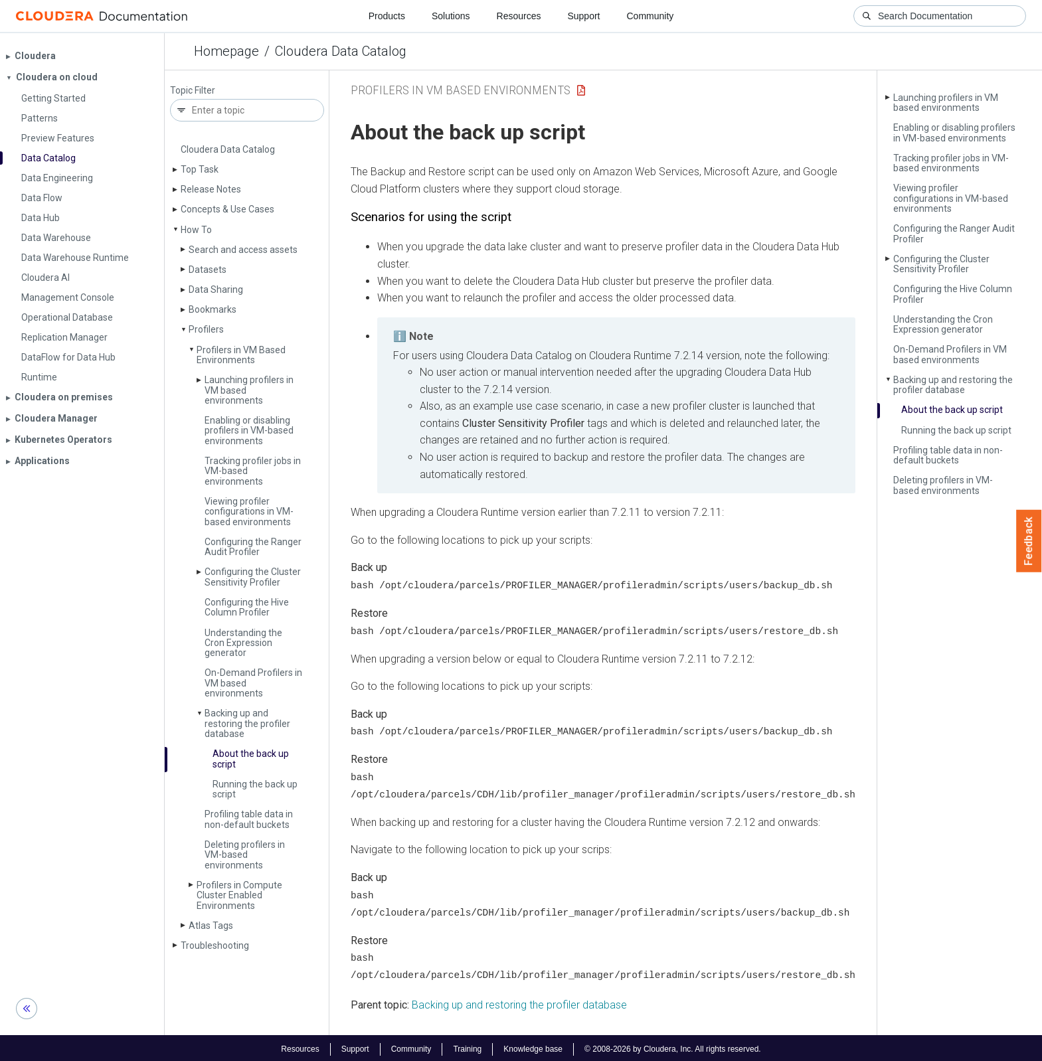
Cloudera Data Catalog (340, 51)
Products (387, 16)
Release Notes (211, 189)
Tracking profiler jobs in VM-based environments (951, 163)
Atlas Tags (211, 925)
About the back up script (251, 758)
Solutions (451, 16)
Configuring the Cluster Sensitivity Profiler (253, 576)
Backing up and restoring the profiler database (247, 723)
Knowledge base (533, 1046)
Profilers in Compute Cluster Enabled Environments (239, 895)
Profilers (206, 329)
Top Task (199, 169)
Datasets (207, 269)
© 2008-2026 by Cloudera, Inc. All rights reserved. (672, 1046)
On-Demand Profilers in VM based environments (950, 354)
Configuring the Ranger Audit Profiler (253, 546)
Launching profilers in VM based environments (945, 102)
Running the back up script (255, 789)
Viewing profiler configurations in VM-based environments (249, 511)
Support (583, 16)
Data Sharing (216, 289)
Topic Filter (192, 91)
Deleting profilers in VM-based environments (245, 854)
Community (650, 16)
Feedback (1029, 541)
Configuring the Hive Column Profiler (247, 607)
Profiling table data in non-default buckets (249, 819)
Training (467, 1046)
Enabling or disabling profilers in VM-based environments (249, 430)
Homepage (226, 51)
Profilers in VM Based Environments (241, 355)
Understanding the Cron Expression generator (243, 643)
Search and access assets (243, 249)
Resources (519, 16)
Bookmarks (212, 309)
